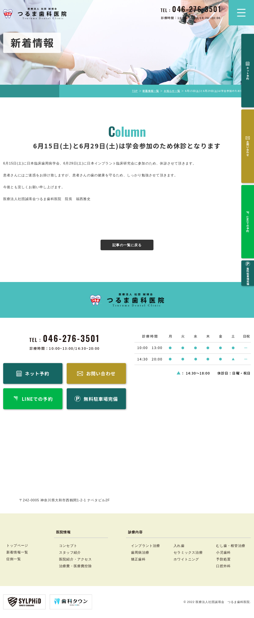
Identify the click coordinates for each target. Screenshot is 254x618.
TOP (135, 91)
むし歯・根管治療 (230, 546)
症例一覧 (13, 559)
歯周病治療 (140, 553)
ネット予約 (248, 48)
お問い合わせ (248, 73)
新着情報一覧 (150, 91)
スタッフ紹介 (70, 553)
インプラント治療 (145, 546)
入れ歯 (179, 546)
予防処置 (223, 559)
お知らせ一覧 (172, 91)
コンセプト (68, 546)
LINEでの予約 (248, 99)
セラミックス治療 (188, 553)
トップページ (17, 545)
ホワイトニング (186, 559)
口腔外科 (223, 566)
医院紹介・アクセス (75, 559)
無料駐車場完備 (248, 126)
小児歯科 (223, 553)
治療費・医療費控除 (75, 566)
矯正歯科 (138, 559)
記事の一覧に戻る (127, 245)
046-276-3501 (71, 338)
